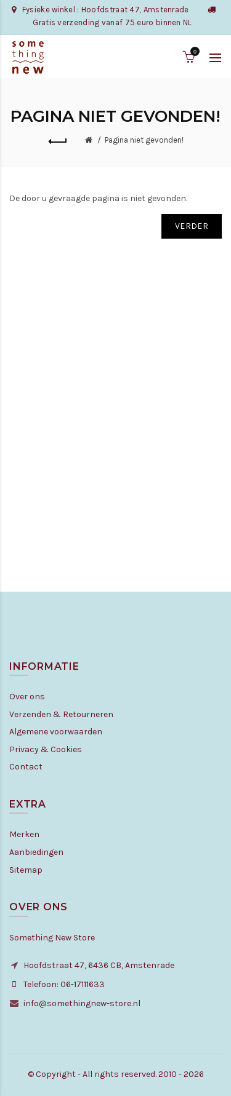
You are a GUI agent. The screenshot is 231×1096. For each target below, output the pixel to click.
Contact (26, 766)
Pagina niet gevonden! (144, 140)
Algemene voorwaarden (55, 731)
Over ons (27, 696)
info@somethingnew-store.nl (81, 1003)
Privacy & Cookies (45, 749)
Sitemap (26, 870)
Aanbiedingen (36, 852)
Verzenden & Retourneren (61, 714)
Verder (191, 226)
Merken (24, 834)
